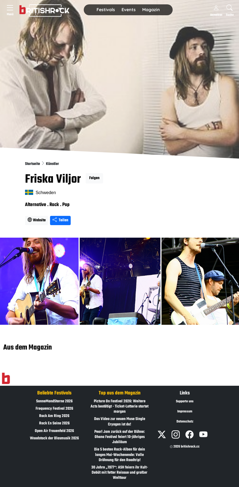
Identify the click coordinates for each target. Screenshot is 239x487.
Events (129, 9)
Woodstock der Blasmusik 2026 (54, 438)
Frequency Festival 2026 (54, 409)
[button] (105, 9)
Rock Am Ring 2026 (54, 416)
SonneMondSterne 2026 (54, 401)
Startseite (33, 164)
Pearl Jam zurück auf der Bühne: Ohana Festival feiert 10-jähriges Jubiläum (119, 437)
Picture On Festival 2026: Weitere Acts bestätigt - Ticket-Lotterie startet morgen (119, 406)
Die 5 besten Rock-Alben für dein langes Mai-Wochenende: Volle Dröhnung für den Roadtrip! (119, 454)
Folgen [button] (94, 178)
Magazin (151, 9)
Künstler (52, 164)
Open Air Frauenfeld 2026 (54, 431)
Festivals (106, 9)
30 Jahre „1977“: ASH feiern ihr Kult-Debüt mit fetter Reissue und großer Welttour (119, 472)
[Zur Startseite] (6, 378)
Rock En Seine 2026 (54, 423)
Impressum (184, 411)
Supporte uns (185, 401)
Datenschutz (184, 421)
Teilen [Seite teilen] (60, 220)
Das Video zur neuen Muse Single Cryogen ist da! (119, 421)
